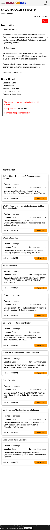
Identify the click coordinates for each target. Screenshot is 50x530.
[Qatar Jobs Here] (16, 4)
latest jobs (22, 109)
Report (45, 21)
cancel (30, 528)
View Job (40, 199)
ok (25, 528)
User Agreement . (18, 528)
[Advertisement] (25, 141)
